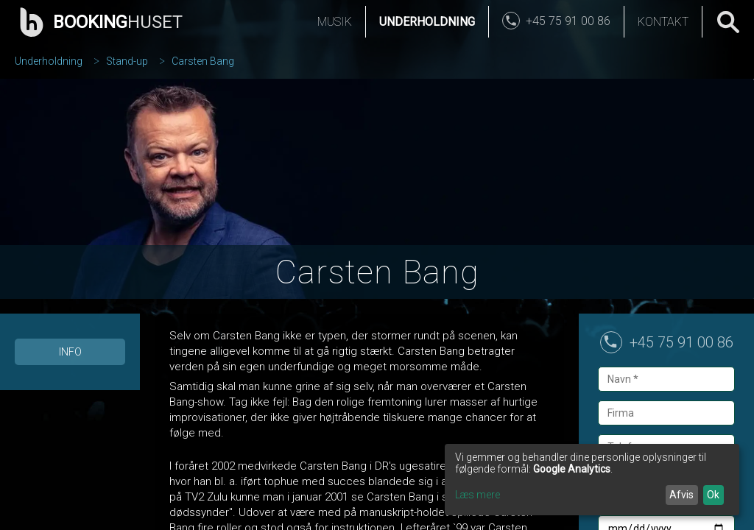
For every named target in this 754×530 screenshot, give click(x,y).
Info (70, 352)
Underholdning (427, 22)
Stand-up (127, 61)
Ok (713, 495)
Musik (334, 22)
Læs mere (477, 495)
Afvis (681, 495)
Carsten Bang (203, 61)
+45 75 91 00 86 (681, 342)
